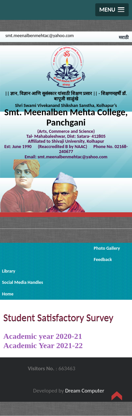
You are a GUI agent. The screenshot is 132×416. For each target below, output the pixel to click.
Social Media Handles (22, 282)
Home (8, 294)
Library (8, 271)
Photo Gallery (107, 248)
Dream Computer (84, 390)
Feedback (103, 259)
